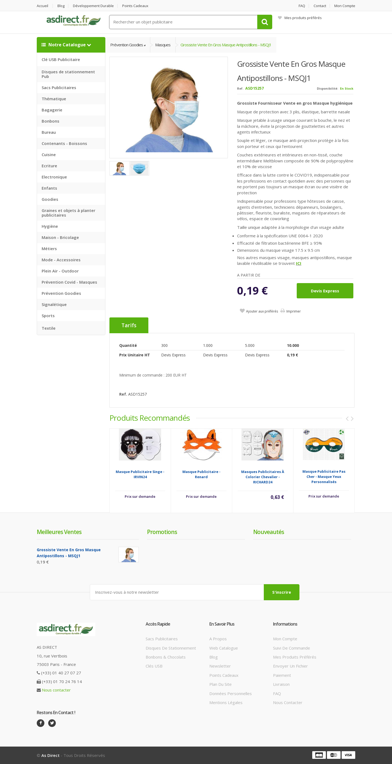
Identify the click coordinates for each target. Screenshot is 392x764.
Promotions (162, 532)
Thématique (54, 98)
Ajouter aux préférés (262, 311)
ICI (298, 263)
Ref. (240, 88)
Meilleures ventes (59, 532)
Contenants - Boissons (64, 143)
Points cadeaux (135, 6)
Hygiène (50, 226)
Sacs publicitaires (162, 638)
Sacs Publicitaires (59, 87)
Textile (49, 328)
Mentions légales (226, 702)
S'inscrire (281, 592)
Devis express (325, 290)
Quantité (128, 345)
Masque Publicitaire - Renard (201, 474)
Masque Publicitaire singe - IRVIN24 (140, 474)
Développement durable (93, 6)
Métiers (49, 248)
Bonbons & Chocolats (166, 657)
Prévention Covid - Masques (69, 282)
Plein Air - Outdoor (60, 271)
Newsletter (220, 666)
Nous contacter (56, 690)
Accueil (42, 6)
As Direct (50, 755)
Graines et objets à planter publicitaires (68, 213)
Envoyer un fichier (290, 666)
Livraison (281, 684)
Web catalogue (223, 648)
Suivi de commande (291, 648)
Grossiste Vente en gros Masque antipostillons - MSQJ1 (225, 44)
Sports (48, 315)
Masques (162, 44)
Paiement (282, 675)
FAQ (302, 6)
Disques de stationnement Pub (68, 74)
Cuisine (49, 154)
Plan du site (220, 684)
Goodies (50, 199)
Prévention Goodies (61, 293)
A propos (218, 638)
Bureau (49, 132)
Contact (320, 6)
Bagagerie (52, 110)
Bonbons (50, 121)
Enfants (49, 188)
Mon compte (344, 6)
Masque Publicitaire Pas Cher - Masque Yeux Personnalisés (323, 476)
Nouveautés (268, 532)
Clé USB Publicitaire (61, 59)
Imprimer (293, 311)
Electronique (54, 177)
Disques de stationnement (171, 648)
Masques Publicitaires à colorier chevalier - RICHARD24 (262, 476)
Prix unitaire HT (134, 354)
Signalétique (54, 304)
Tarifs (128, 325)
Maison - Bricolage (60, 237)
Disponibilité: (327, 88)
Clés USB (154, 666)
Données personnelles (230, 693)
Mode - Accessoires (61, 259)
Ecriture (49, 165)
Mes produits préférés (300, 17)
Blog (61, 6)
